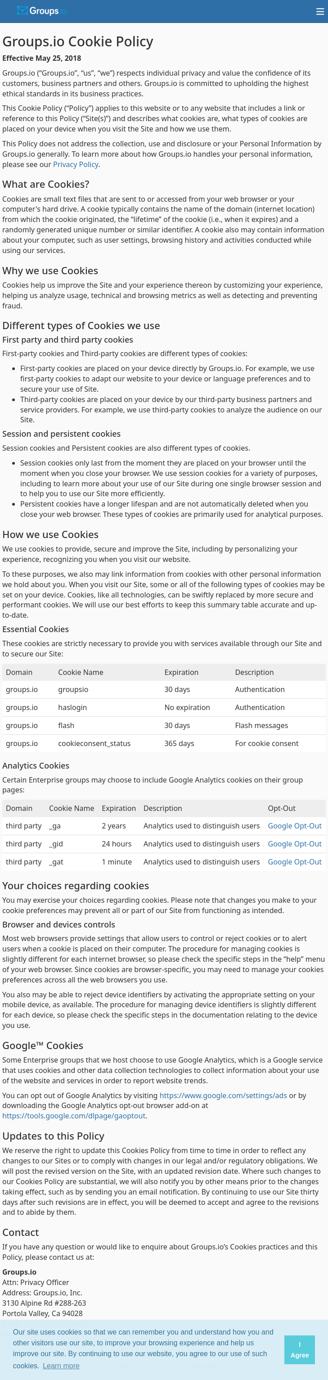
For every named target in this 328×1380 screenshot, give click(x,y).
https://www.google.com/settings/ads (223, 1095)
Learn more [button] (61, 1366)
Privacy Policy (75, 164)
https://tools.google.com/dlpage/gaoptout (73, 1116)
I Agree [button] (300, 1350)
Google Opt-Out (295, 826)
